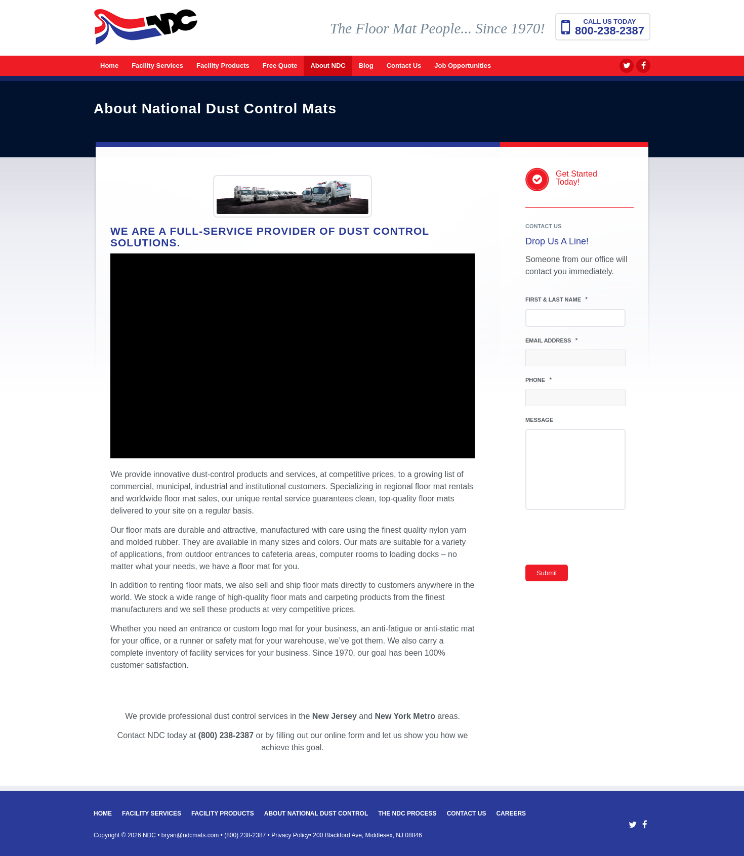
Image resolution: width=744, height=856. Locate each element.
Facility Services (151, 813)
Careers (511, 813)
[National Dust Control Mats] (146, 33)
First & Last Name (556, 299)
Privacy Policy (290, 835)
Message (539, 420)
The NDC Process (407, 813)
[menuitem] (109, 66)
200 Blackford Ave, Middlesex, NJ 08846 (367, 835)
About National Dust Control (316, 813)
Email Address (551, 340)
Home (103, 813)
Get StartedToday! (576, 177)
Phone (538, 379)
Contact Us (466, 813)
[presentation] (602, 540)
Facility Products (222, 813)
